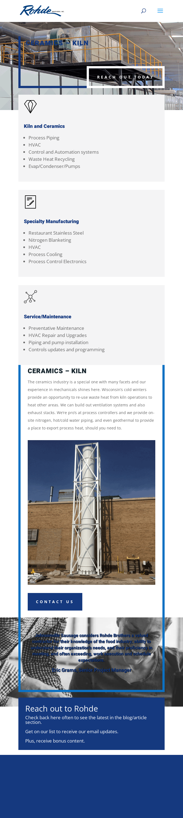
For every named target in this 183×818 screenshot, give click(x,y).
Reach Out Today (125, 77)
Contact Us (55, 601)
